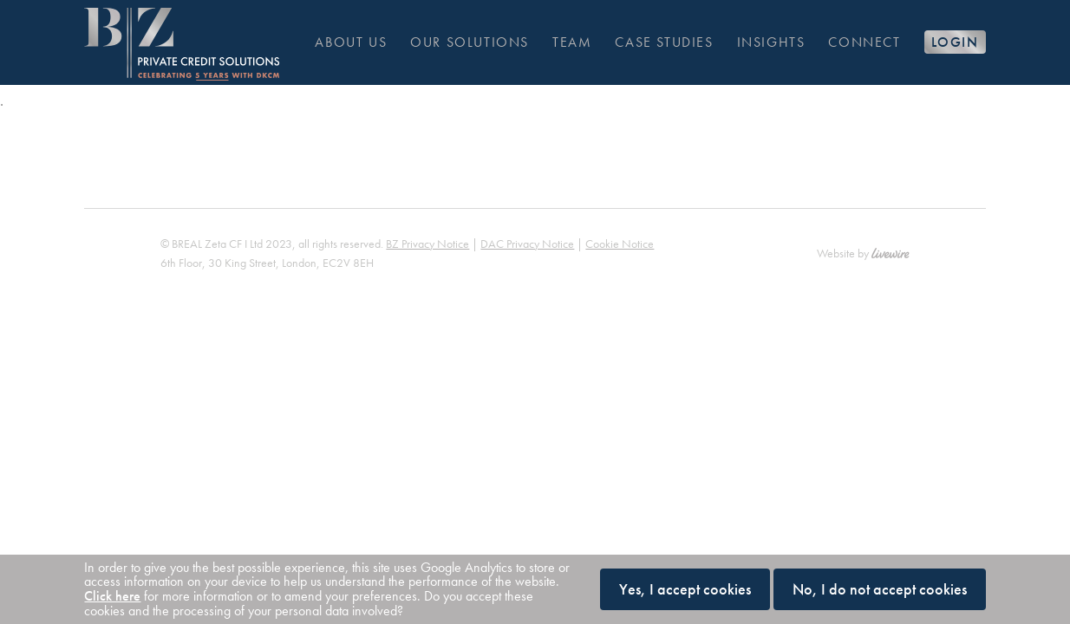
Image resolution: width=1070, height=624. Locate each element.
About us (351, 42)
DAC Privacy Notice (527, 243)
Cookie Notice (619, 243)
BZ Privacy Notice (427, 243)
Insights (771, 42)
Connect (864, 42)
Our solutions (469, 42)
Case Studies (664, 42)
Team (571, 42)
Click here (112, 596)
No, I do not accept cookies (880, 589)
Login (955, 42)
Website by (863, 253)
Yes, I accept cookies (685, 589)
